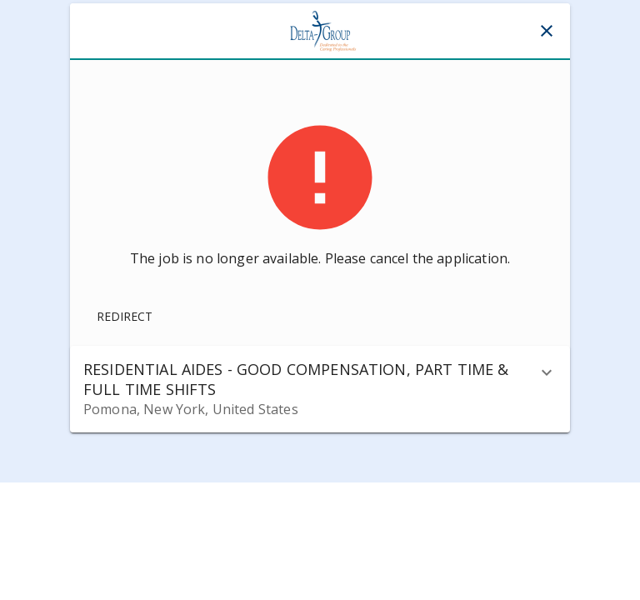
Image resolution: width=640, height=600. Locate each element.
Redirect (124, 316)
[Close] (546, 31)
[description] (546, 372)
